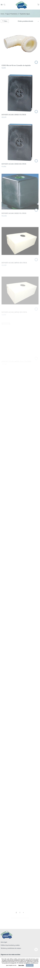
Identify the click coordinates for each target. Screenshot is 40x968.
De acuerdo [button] (30, 965)
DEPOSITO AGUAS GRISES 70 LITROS (14, 116)
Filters (4, 21)
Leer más (21, 965)
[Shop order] (28, 21)
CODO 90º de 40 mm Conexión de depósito (16, 65)
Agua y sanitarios (12, 14)
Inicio (2, 14)
